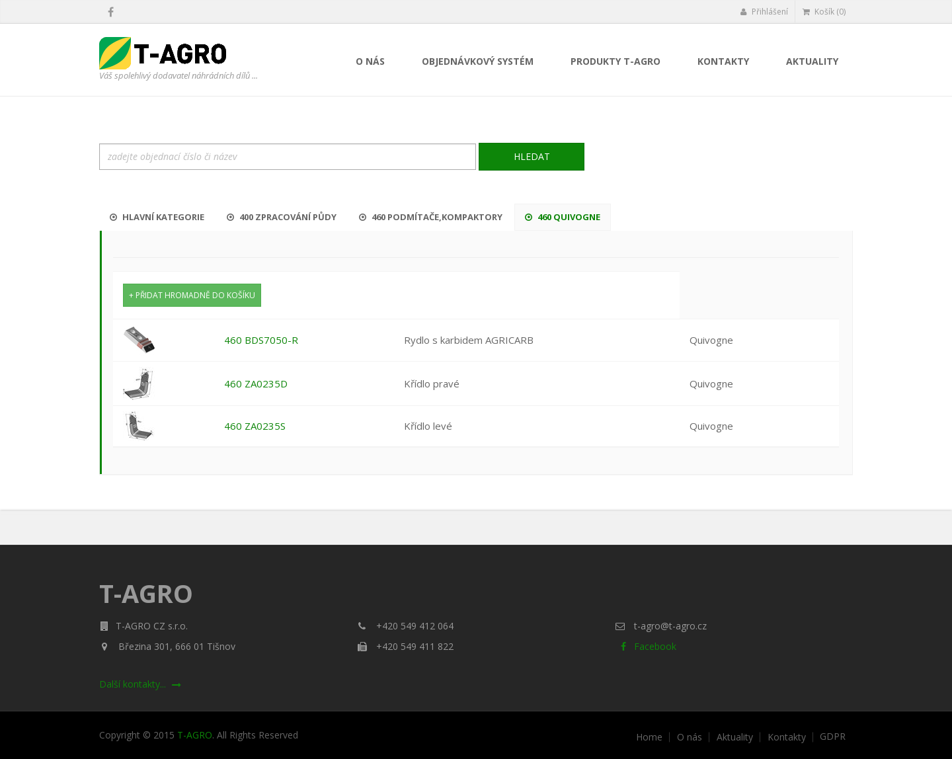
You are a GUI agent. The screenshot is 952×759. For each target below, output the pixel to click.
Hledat (532, 156)
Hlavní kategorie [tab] (157, 217)
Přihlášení (764, 11)
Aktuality (812, 61)
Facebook (645, 646)
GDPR (833, 736)
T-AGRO (194, 735)
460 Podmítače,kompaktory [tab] (430, 217)
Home (649, 737)
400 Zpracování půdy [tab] (282, 217)
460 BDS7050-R (261, 339)
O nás (370, 61)
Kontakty (723, 61)
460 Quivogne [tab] (562, 217)
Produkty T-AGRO (615, 61)
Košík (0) (824, 11)
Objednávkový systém (478, 61)
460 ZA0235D (256, 383)
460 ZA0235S (255, 425)
